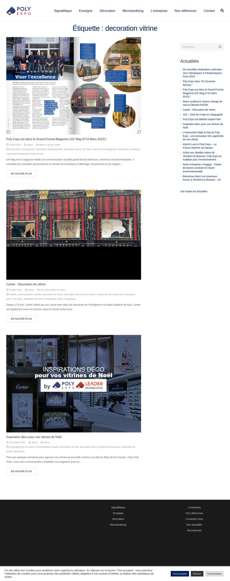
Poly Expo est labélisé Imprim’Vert (202, 127)
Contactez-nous (194, 519)
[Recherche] (220, 55)
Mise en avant (46, 153)
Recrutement (194, 530)
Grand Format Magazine (104, 157)
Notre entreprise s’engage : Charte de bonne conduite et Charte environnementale (202, 176)
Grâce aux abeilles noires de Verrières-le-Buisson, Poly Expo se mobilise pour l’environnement (202, 164)
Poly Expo (17, 307)
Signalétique (118, 507)
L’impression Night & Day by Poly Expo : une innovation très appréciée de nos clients (203, 144)
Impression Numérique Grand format (24, 162)
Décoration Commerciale (22, 157)
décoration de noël (69, 455)
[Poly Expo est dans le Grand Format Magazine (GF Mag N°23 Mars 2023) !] (73, 94)
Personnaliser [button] (214, 573)
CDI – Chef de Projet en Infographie (203, 122)
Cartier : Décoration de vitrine (25, 292)
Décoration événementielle (49, 157)
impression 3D (104, 302)
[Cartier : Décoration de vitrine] (73, 243)
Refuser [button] (197, 573)
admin (30, 153)
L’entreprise (194, 507)
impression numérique (129, 157)
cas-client (45, 298)
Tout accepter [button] (180, 573)
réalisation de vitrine (34, 307)
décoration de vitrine (52, 302)
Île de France (89, 302)
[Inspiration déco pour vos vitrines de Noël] (73, 392)
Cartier (13, 302)
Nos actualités (194, 524)
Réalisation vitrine (54, 307)
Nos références (194, 513)
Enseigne (118, 513)
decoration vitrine (72, 157)
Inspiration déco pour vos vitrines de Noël (34, 445)
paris (8, 307)
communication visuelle (29, 302)
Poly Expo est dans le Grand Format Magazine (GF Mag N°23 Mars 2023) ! (56, 147)
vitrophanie (69, 307)
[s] (202, 55)
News (57, 153)
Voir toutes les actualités (193, 199)
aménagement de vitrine (22, 455)
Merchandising (118, 524)
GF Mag (86, 157)
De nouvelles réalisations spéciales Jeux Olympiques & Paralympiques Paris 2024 (202, 81)
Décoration (118, 519)
